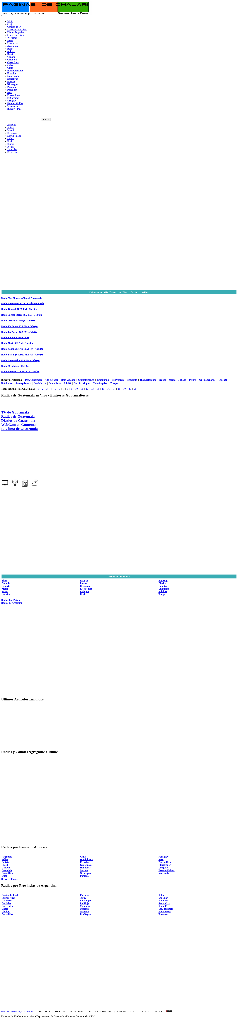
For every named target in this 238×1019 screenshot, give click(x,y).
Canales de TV (14, 27)
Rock (9, 141)
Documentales (14, 135)
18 (119, 389)
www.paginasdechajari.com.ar (17, 1011)
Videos (10, 127)
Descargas (12, 133)
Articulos (11, 125)
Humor (10, 144)
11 (82, 389)
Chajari (10, 24)
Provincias (12, 43)
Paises (10, 40)
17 (114, 389)
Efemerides (12, 152)
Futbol (10, 138)
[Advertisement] (119, 177)
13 (92, 389)
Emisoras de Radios (17, 29)
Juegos (10, 146)
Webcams (12, 37)
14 (98, 389)
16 (108, 389)
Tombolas (12, 149)
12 (87, 389)
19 (124, 389)
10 (76, 389)
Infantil (10, 130)
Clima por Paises (15, 35)
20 (130, 389)
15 (103, 389)
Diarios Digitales (15, 32)
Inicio (10, 21)
